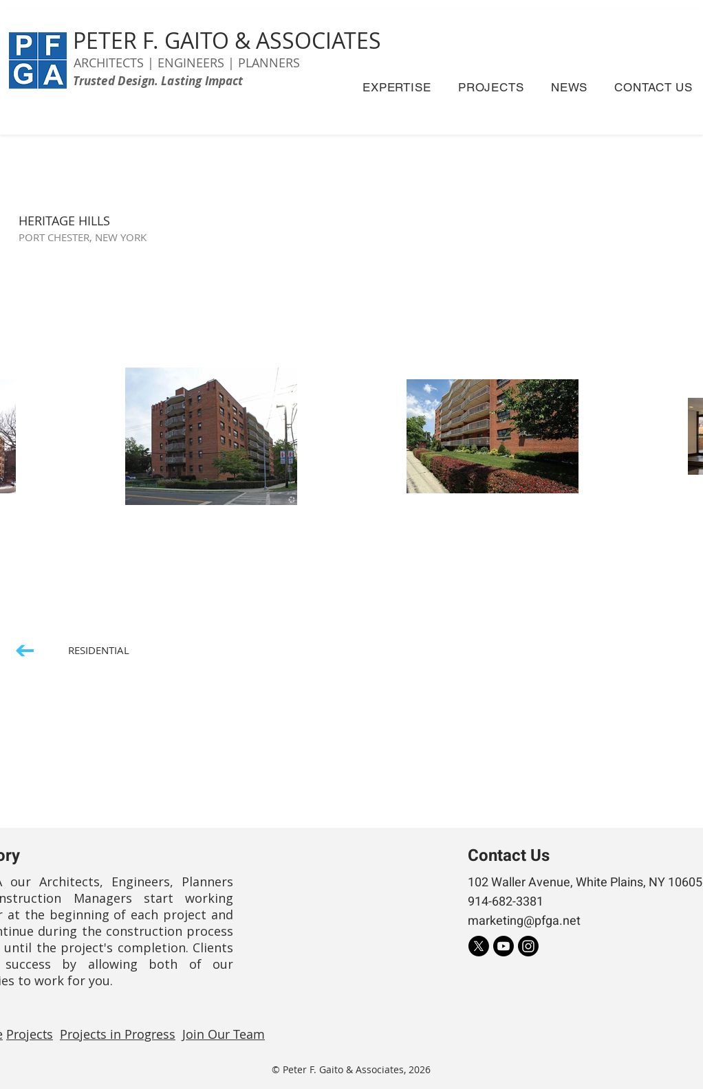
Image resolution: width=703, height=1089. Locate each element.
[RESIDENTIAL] (73, 650)
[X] (478, 946)
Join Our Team (223, 1034)
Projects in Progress (117, 1034)
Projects (29, 1034)
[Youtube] (503, 946)
